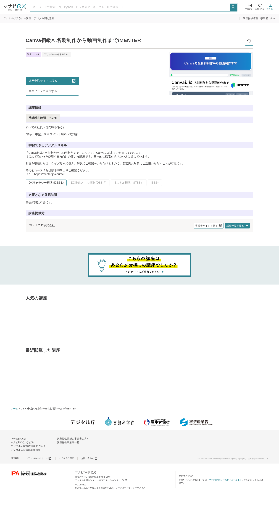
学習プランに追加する (43, 91)
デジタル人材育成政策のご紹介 (28, 446)
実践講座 (44, 18)
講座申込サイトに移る (52, 80)
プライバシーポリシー (38, 458)
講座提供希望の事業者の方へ (259, 18)
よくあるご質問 (66, 458)
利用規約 (15, 458)
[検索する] (233, 7)
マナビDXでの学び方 (22, 442)
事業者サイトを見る (208, 225)
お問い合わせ (89, 458)
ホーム (14, 408)
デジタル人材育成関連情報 (26, 449)
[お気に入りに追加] (249, 41)
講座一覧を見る (237, 225)
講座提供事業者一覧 (68, 442)
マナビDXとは (19, 438)
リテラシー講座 (17, 18)
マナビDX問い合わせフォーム (225, 480)
